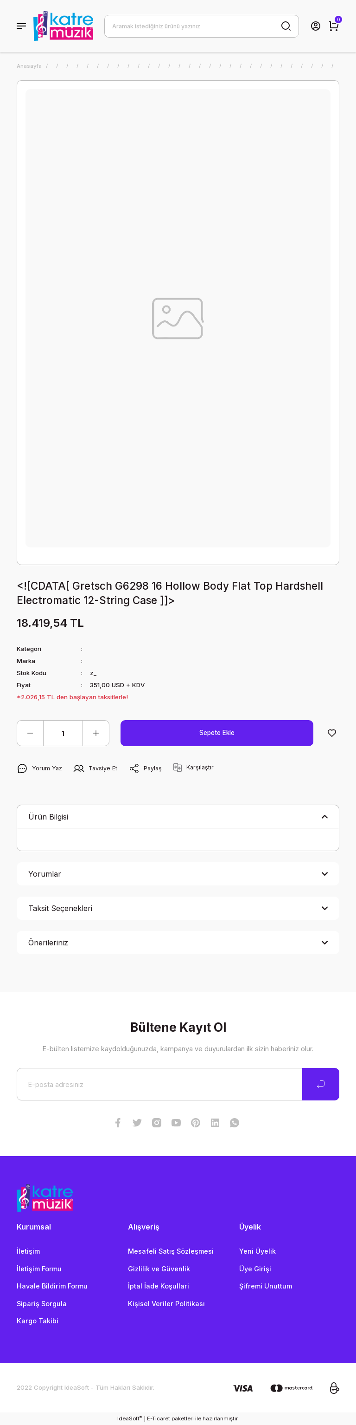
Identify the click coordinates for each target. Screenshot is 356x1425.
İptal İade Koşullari (158, 1286)
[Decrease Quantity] (30, 733)
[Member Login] (315, 26)
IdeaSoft (129, 1418)
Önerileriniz (48, 942)
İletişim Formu (39, 1269)
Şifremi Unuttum (265, 1286)
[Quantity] (63, 733)
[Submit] (320, 1084)
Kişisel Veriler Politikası (166, 1304)
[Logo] (63, 26)
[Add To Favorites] (331, 733)
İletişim (28, 1251)
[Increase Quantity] (96, 733)
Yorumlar (44, 873)
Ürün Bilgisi (48, 816)
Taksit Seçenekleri (60, 908)
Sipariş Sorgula (42, 1304)
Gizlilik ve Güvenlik (159, 1269)
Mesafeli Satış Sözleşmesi (171, 1251)
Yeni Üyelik (257, 1251)
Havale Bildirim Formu (52, 1286)
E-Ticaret (158, 1418)
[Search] (201, 26)
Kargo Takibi (37, 1321)
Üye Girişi (255, 1269)
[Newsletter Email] (178, 1084)
